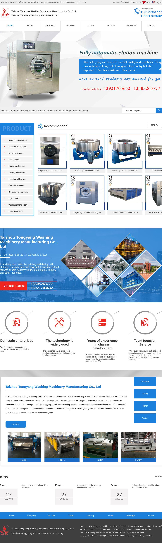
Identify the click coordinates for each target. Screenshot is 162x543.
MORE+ (154, 125)
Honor (110, 515)
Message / (117, 2)
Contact (150, 515)
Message (130, 515)
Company (31, 515)
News (71, 515)
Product (51, 515)
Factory (90, 515)
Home (11, 515)
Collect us (126, 2)
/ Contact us (135, 2)
